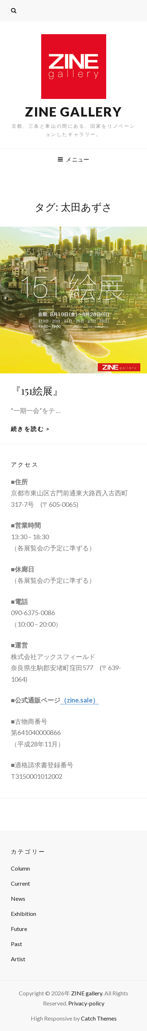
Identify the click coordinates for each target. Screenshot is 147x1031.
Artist (18, 958)
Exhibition (23, 913)
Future (19, 928)
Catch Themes (99, 1018)
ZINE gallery (73, 111)
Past (16, 943)
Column (20, 868)
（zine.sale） (79, 700)
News (18, 898)
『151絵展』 (37, 390)
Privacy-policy (86, 1003)
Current (20, 883)
